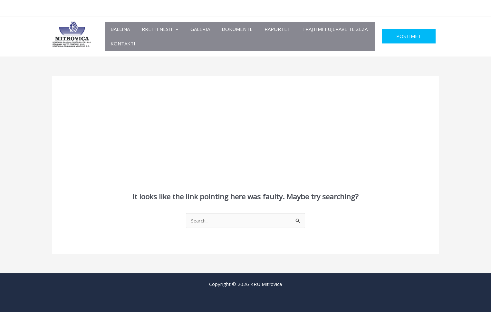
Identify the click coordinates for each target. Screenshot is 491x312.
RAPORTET (268, 29)
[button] (172, 29)
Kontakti (122, 43)
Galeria (195, 29)
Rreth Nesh (157, 29)
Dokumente (229, 29)
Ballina (119, 29)
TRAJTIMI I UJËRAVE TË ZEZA (323, 29)
